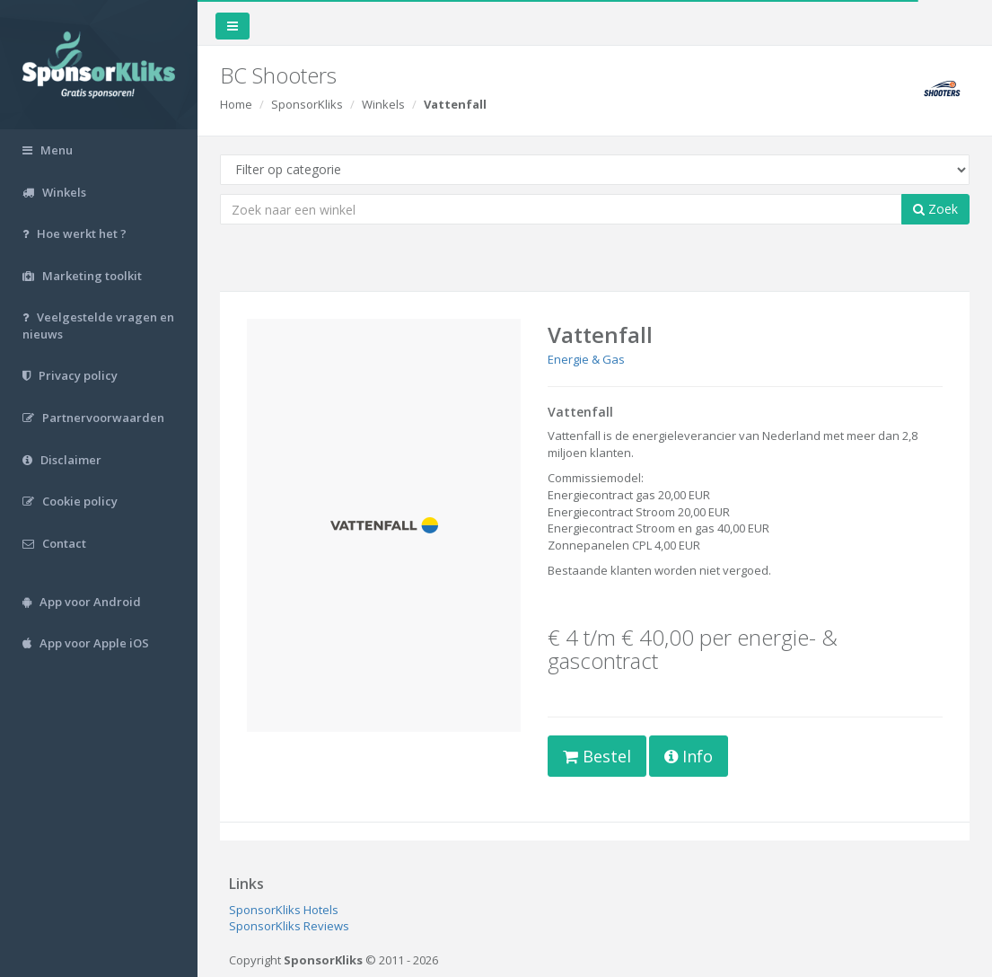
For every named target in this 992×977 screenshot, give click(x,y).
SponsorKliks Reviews (289, 926)
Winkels (383, 104)
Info (688, 756)
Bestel (597, 756)
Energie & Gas (586, 359)
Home (236, 104)
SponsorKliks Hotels (283, 910)
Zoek (935, 208)
